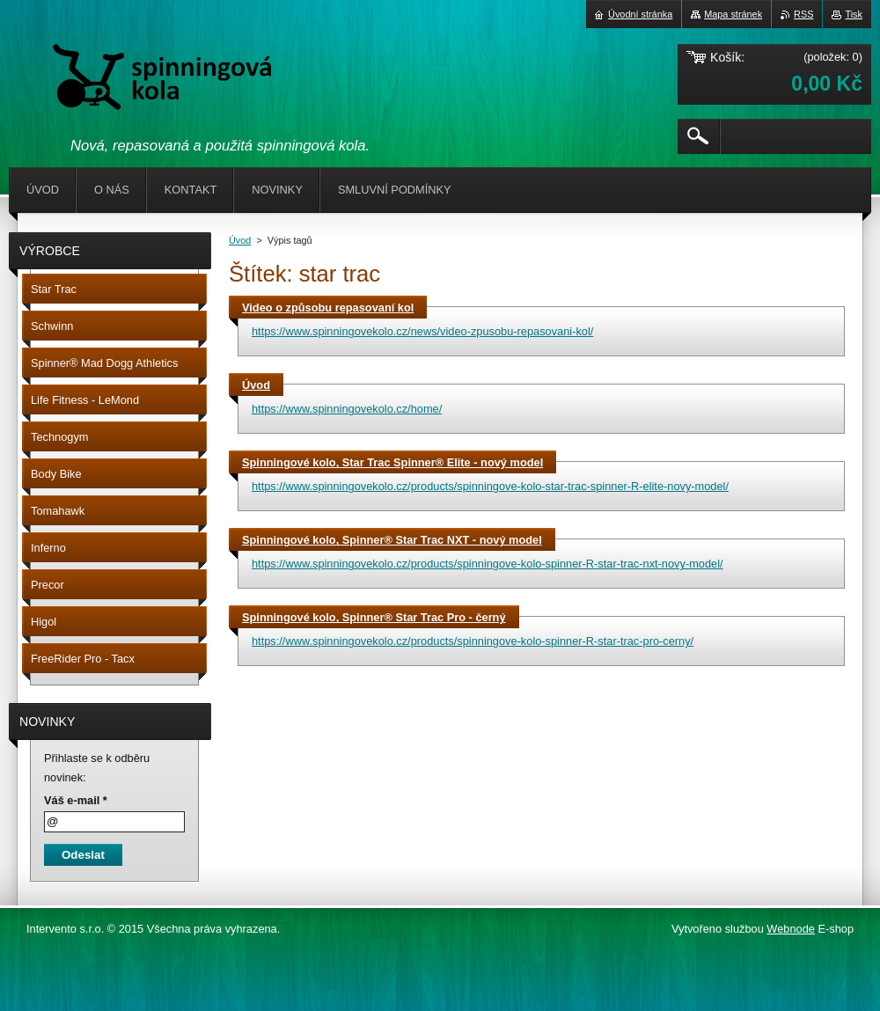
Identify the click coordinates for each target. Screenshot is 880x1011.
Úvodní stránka (640, 14)
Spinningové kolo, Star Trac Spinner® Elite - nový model (392, 462)
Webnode (790, 928)
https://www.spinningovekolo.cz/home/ (347, 408)
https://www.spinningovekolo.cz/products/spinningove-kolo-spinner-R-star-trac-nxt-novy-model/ (487, 563)
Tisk (853, 14)
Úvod (240, 240)
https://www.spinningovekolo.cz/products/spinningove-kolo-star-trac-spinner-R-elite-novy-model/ (490, 486)
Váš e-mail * (75, 800)
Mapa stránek (733, 14)
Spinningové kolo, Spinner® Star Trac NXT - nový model (392, 539)
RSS (803, 14)
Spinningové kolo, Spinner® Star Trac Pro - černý (374, 617)
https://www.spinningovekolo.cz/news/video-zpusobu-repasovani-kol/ (422, 331)
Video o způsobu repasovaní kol (328, 307)
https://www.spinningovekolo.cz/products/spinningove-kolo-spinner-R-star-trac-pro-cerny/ (472, 641)
